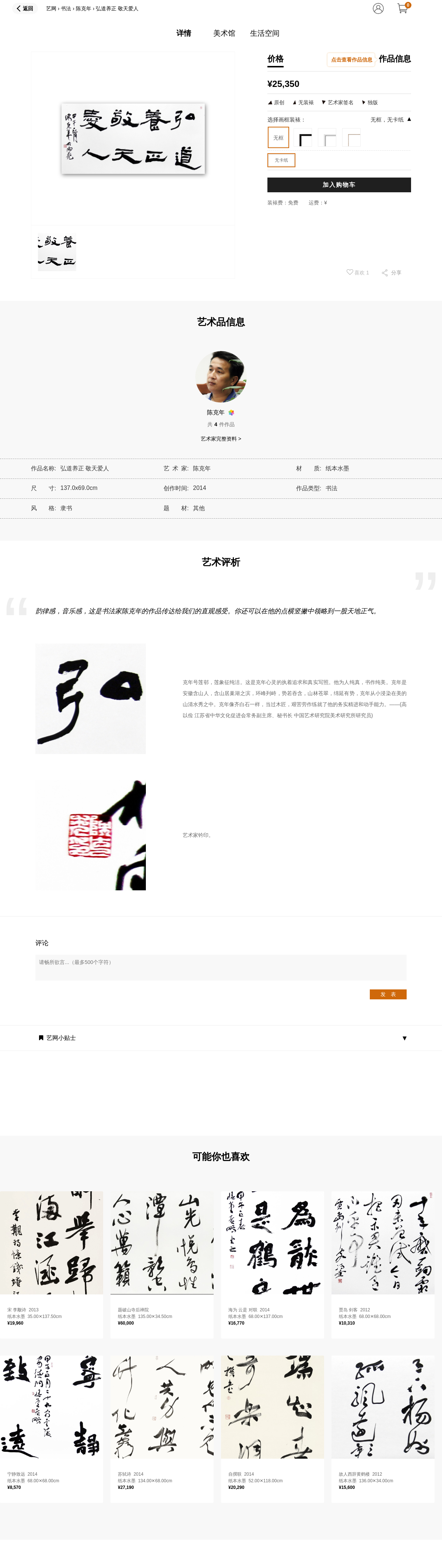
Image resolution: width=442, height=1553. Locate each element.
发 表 (388, 994)
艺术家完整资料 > (221, 439)
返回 (28, 8)
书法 (66, 8)
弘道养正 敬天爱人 (117, 8)
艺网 (51, 8)
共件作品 (221, 424)
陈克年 (83, 8)
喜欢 (358, 272)
